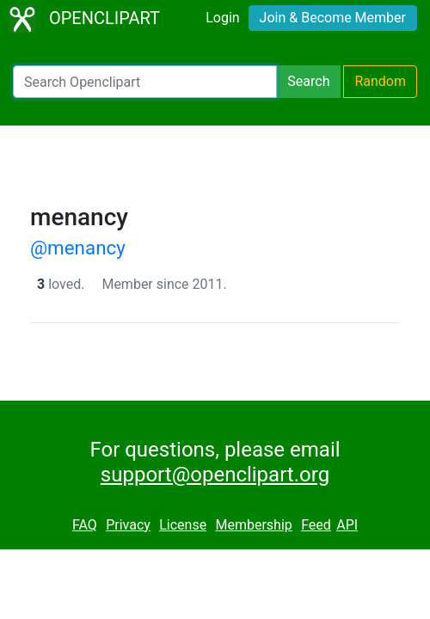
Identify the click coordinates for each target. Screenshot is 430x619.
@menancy (78, 247)
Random (380, 81)
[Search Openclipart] (145, 81)
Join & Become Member (333, 17)
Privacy (128, 525)
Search (308, 81)
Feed (316, 525)
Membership (253, 525)
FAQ (84, 525)
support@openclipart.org (215, 475)
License (182, 525)
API (347, 525)
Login (222, 17)
